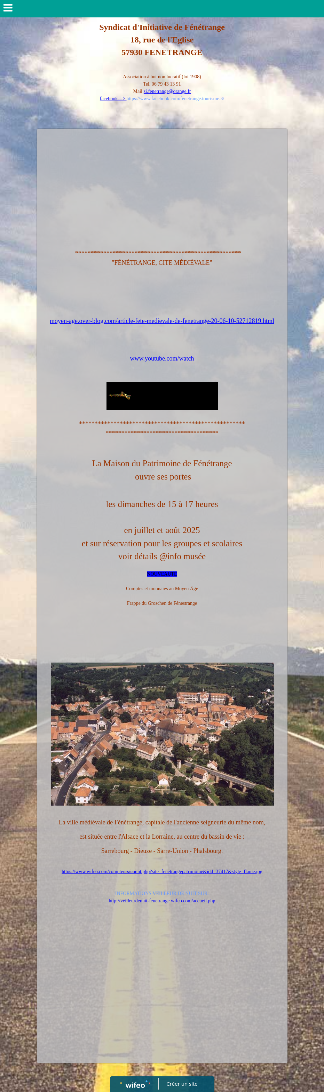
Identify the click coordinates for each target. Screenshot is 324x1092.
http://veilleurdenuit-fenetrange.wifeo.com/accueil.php (162, 900)
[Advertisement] (162, 184)
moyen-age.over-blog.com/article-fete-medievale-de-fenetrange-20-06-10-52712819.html (162, 320)
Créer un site (181, 1083)
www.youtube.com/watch (162, 358)
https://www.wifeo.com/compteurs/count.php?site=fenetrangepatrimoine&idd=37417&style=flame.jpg (162, 871)
